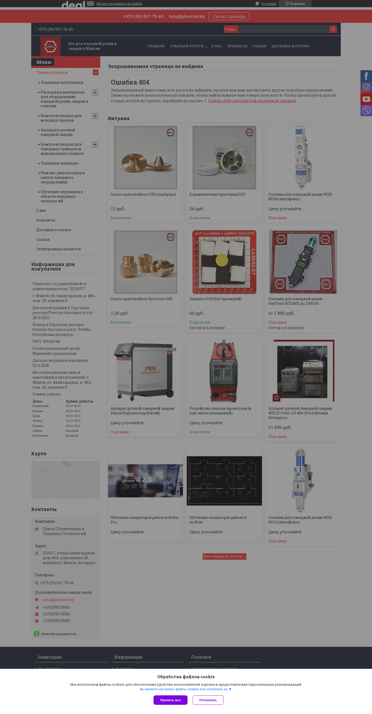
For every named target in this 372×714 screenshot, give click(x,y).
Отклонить (208, 700)
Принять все (170, 700)
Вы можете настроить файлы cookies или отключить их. (184, 689)
